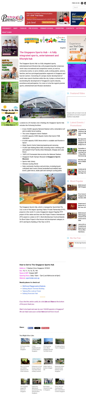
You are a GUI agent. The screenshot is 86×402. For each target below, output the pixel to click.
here (43, 312)
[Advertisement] (36, 5)
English (63, 48)
